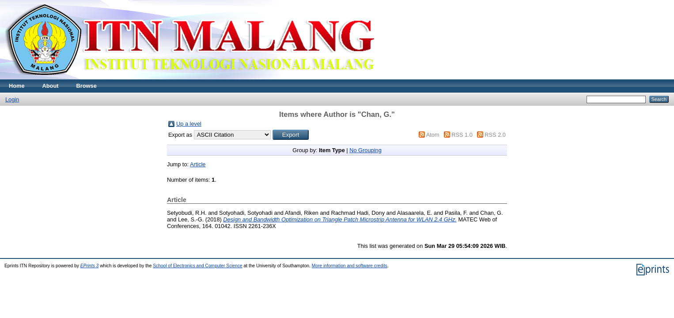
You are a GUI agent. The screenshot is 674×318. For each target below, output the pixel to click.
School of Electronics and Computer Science (197, 265)
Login (12, 99)
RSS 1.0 (462, 134)
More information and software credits (349, 265)
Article (198, 164)
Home (17, 85)
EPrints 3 (89, 265)
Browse (86, 85)
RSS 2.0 (495, 134)
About (50, 85)
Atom (432, 134)
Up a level (188, 123)
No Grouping (365, 150)
